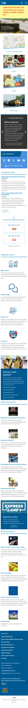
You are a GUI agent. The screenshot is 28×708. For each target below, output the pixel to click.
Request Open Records (6, 650)
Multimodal (14, 111)
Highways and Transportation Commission (13, 418)
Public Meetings (5, 294)
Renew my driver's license (7, 655)
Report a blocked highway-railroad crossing (12, 639)
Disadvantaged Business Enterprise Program (13, 464)
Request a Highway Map (7, 644)
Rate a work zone (5, 642)
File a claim (4, 658)
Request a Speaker (5, 652)
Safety (14, 91)
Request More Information (7, 647)
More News (5, 211)
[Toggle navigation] (26, 2)
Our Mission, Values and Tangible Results (10, 678)
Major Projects (5, 270)
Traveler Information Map (14, 52)
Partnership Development (9, 387)
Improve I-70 (4, 317)
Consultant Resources (8, 392)
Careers (14, 71)
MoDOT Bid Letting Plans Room (10, 394)
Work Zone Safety (6, 573)
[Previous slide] (2, 131)
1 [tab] (8, 118)
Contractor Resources (8, 389)
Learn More (14, 526)
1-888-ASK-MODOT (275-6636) (8, 670)
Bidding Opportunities (8, 397)
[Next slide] (25, 131)
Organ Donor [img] (5, 687)
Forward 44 (4, 341)
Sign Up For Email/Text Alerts (15, 165)
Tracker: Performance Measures (10, 597)
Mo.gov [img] (5, 684)
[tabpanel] (14, 131)
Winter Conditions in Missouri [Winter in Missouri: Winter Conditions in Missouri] (14, 144)
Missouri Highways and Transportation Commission (13, 680)
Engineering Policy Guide (8, 488)
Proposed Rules (5, 621)
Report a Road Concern (7, 636)
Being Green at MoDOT (7, 440)
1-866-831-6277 (5, 673)
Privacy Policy (14, 702)
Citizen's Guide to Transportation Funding (13, 547)
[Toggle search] (22, 2)
